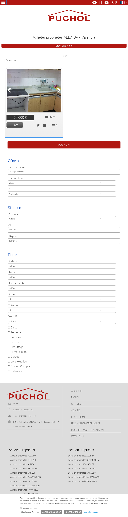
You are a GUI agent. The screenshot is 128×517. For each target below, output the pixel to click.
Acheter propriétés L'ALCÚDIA (24, 481)
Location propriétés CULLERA (81, 468)
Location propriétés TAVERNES (82, 481)
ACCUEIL (77, 391)
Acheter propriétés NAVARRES (24, 489)
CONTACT (77, 436)
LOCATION (78, 417)
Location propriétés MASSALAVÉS (83, 477)
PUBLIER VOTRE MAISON (87, 430)
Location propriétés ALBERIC (81, 455)
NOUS (75, 397)
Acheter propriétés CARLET (22, 472)
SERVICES (77, 404)
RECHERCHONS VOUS (85, 423)
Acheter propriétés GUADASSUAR (25, 477)
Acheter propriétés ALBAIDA (23, 455)
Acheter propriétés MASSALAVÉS (25, 485)
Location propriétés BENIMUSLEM (83, 460)
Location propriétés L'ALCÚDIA (82, 472)
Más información (91, 512)
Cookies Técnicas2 (29, 508)
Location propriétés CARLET (81, 464)
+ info (14, 125)
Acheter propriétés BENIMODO (24, 468)
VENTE (75, 410)
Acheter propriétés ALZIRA (22, 464)
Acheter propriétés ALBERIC (23, 460)
